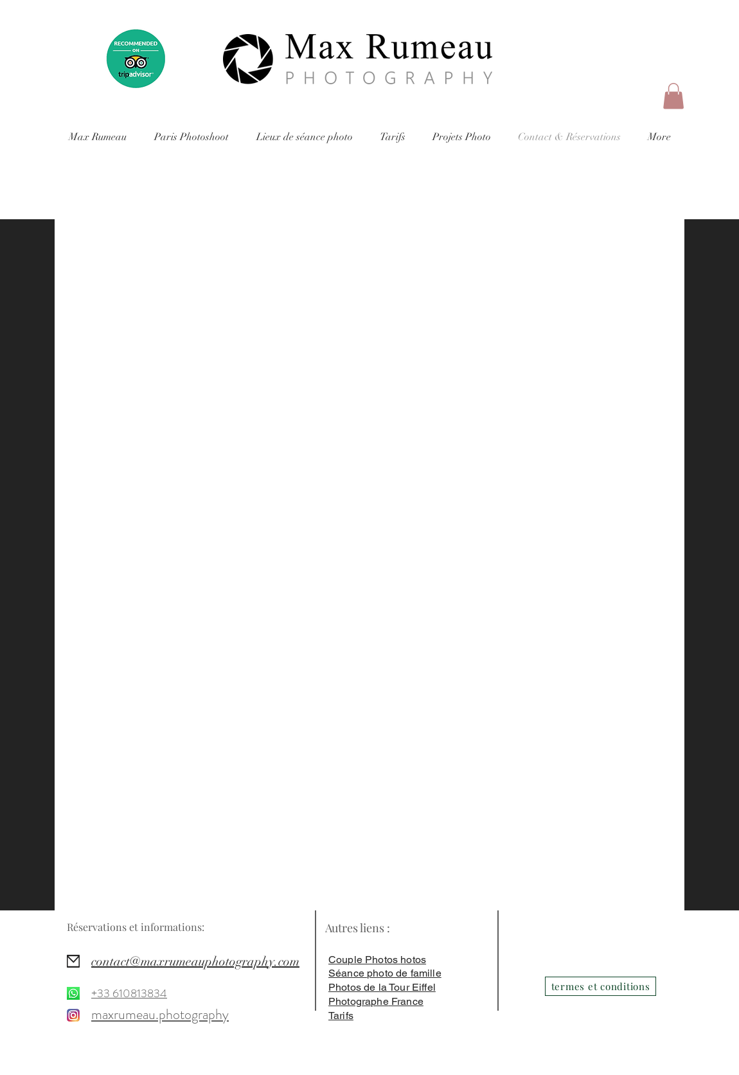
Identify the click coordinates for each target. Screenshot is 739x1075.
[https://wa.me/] (73, 993)
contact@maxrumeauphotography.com (195, 961)
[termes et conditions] (600, 986)
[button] (673, 96)
